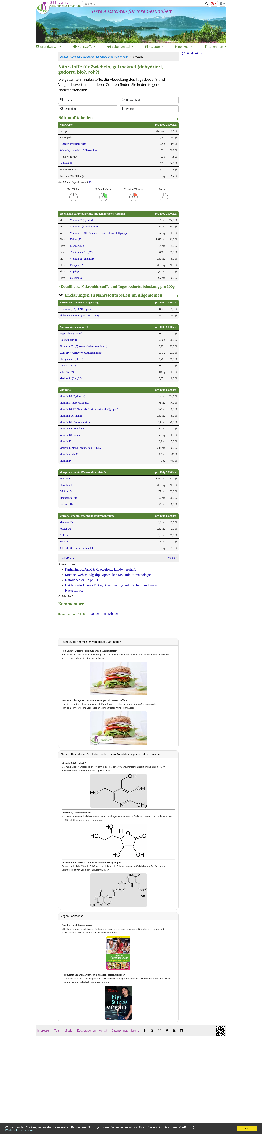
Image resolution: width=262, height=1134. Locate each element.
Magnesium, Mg (68, 497)
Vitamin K (65, 441)
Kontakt (103, 1030)
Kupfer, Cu (75, 271)
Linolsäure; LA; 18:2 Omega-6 (75, 309)
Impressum (44, 1030)
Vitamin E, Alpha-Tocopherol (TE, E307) (81, 447)
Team (58, 1030)
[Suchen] (143, 4)
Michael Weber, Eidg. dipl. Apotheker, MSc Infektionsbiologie (108, 575)
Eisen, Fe (64, 541)
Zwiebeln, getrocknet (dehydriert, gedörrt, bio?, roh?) (99, 56)
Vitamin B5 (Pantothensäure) (76, 422)
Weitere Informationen (20, 1130)
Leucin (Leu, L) (68, 365)
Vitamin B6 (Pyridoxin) (82, 220)
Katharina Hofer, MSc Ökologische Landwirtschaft (100, 569)
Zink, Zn (64, 535)
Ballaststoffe (66, 163)
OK (246, 1128)
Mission (69, 1030)
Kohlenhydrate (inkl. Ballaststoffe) (78, 150)
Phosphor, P (76, 265)
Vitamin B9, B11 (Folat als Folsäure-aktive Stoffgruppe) (99, 233)
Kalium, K (75, 239)
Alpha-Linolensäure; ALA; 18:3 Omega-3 (81, 315)
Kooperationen (86, 1030)
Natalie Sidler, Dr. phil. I (81, 580)
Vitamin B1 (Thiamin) (82, 258)
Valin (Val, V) (67, 372)
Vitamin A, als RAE (70, 454)
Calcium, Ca (76, 277)
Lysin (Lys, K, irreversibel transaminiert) (81, 352)
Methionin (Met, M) (71, 378)
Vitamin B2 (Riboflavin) (73, 428)
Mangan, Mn (77, 245)
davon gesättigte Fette (74, 143)
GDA (91, 182)
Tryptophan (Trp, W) (81, 252)
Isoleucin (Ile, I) (68, 339)
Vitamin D (65, 460)
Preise (171, 557)
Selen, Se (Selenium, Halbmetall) (77, 548)
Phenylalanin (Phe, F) (71, 359)
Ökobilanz (68, 557)
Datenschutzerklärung (125, 1030)
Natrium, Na (66, 504)
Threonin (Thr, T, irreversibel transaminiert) (83, 346)
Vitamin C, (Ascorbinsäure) (84, 226)
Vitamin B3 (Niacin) (71, 435)
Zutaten (64, 56)
